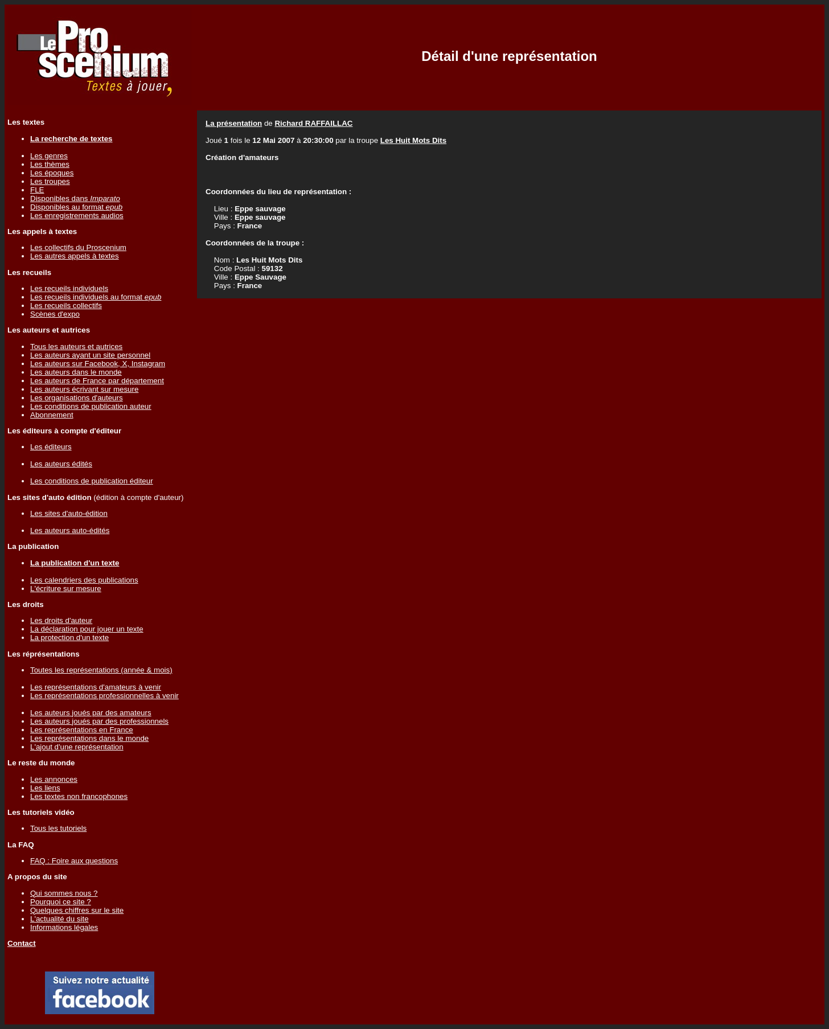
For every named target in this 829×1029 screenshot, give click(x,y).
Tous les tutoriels (58, 828)
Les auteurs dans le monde (76, 372)
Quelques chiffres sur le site (77, 910)
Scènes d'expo (55, 314)
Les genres (49, 155)
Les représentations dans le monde (89, 738)
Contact (21, 943)
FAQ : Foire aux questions (74, 860)
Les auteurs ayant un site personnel (90, 355)
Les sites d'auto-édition (69, 513)
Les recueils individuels (69, 288)
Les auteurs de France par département (97, 380)
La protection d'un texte (69, 637)
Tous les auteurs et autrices (76, 346)
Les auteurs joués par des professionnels (99, 721)
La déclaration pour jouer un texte (86, 629)
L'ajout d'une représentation (77, 747)
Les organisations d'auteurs (76, 397)
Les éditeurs (51, 446)
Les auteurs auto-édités (69, 530)
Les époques (51, 173)
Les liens (45, 788)
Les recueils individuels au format (95, 297)
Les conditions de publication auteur (90, 406)
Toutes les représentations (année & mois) (101, 670)
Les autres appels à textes (74, 256)
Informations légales (64, 927)
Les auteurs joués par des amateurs (90, 712)
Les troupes (50, 181)
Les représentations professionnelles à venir (104, 695)
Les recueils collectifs (66, 305)
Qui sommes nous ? (64, 893)
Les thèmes (49, 164)
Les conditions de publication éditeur (91, 481)
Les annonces (53, 779)
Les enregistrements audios (77, 215)
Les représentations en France (81, 729)
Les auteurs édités (61, 464)
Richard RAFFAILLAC (313, 123)
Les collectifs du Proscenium (78, 247)
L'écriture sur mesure (65, 588)
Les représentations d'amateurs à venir (95, 687)
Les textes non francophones (79, 796)
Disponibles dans (75, 198)
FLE (37, 190)
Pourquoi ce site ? (60, 901)
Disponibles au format (76, 207)
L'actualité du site (59, 919)
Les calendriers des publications (84, 580)
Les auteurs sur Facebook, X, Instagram (97, 363)
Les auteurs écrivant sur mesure (84, 389)
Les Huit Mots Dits (413, 140)
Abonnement (51, 415)
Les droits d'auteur (61, 620)
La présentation (234, 123)
